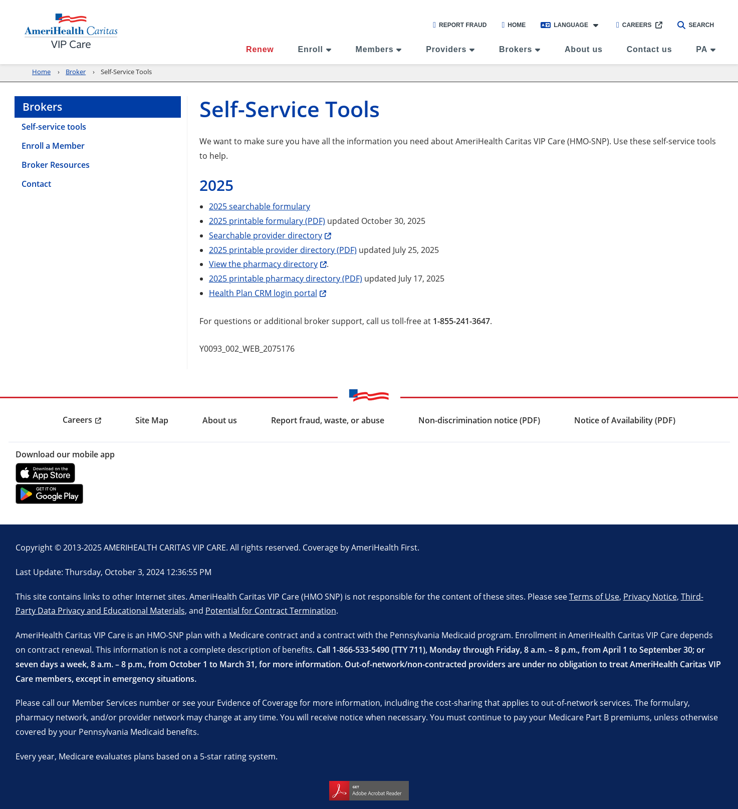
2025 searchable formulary (259, 206)
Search (695, 25)
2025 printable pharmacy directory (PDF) (285, 278)
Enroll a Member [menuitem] (53, 145)
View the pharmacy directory (263, 263)
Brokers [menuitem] (515, 49)
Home (514, 25)
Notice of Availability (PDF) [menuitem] (624, 420)
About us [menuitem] (584, 49)
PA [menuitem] (701, 49)
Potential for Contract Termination (270, 610)
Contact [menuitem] (36, 183)
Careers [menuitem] (77, 419)
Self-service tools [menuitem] (54, 126)
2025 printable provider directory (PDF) (283, 249)
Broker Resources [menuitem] (56, 164)
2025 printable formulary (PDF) (267, 220)
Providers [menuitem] (446, 49)
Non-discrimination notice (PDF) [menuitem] (479, 420)
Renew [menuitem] (260, 49)
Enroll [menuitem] (310, 49)
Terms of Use (594, 596)
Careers (634, 25)
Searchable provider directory (265, 235)
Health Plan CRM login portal (263, 293)
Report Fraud (459, 25)
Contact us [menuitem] (649, 49)
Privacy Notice (650, 596)
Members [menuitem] (375, 49)
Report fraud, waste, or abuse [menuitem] (327, 420)
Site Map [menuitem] (151, 420)
